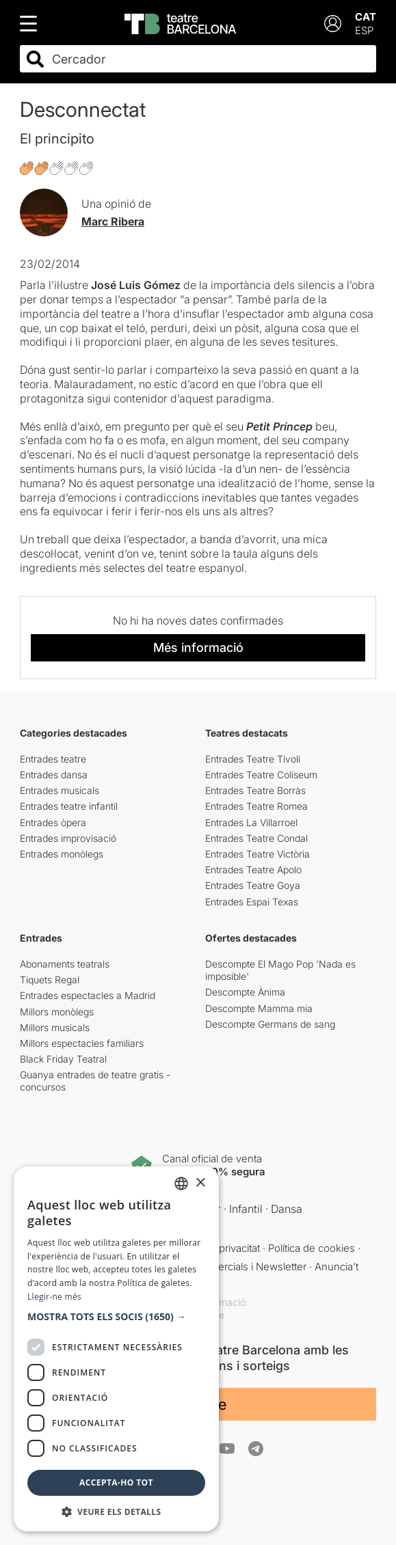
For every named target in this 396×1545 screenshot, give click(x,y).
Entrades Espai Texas (251, 901)
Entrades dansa (54, 774)
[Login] (332, 23)
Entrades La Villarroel (251, 822)
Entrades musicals (59, 790)
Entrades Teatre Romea (256, 806)
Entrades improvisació (68, 838)
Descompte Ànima (245, 992)
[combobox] (210, 59)
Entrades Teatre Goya (252, 885)
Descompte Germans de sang (270, 1024)
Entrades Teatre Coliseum (261, 774)
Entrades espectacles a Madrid (87, 995)
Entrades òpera (53, 822)
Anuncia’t (336, 1266)
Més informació (198, 647)
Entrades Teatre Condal (256, 838)
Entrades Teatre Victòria (257, 854)
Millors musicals (55, 1027)
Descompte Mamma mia (259, 1008)
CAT (365, 16)
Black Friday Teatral (63, 1059)
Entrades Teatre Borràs (255, 790)
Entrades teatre (53, 759)
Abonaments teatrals (64, 964)
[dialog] (116, 1348)
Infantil (246, 1209)
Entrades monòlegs (61, 854)
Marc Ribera (112, 221)
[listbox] (181, 1183)
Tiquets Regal (49, 979)
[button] (116, 1317)
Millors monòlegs (57, 1011)
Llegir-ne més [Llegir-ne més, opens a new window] (54, 1296)
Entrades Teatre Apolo (253, 869)
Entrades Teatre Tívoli (252, 759)
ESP (364, 30)
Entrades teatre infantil (69, 806)
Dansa (286, 1209)
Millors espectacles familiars (82, 1043)
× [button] (200, 1183)
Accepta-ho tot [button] (116, 1482)
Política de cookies (311, 1248)
